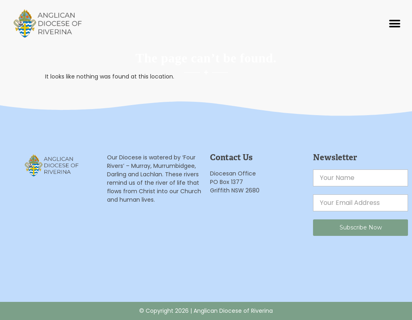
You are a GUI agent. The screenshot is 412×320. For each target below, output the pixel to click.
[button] (395, 23)
